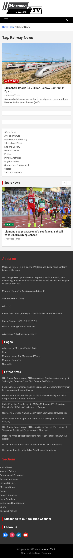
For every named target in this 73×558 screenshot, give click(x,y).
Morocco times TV (44, 549)
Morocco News (11, 150)
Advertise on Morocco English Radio (19, 348)
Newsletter (7, 364)
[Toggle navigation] (6, 20)
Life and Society (12, 147)
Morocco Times (13, 95)
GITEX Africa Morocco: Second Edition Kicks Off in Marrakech (32, 444)
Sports (7, 169)
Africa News (11, 81)
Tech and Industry (13, 172)
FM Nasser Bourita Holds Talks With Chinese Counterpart (29, 450)
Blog (4, 352)
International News (13, 143)
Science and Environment (16, 165)
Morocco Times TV (11, 360)
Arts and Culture (12, 136)
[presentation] (64, 183)
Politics (7, 154)
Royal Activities (11, 161)
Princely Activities (12, 158)
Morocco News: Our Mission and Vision (21, 356)
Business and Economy (15, 139)
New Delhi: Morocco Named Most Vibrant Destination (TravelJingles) (35, 413)
